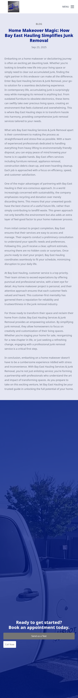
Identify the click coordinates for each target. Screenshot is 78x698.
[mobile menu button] (72, 6)
